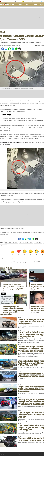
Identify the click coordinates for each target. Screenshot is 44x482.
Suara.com (18, 1)
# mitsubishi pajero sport (26, 242)
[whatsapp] (16, 48)
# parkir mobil (38, 242)
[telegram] (13, 48)
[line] (9, 48)
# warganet (3, 245)
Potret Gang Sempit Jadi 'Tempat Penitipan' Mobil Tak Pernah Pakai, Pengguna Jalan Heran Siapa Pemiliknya (13, 310)
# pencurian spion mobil (11, 242)
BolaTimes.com (36, 1)
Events (34, 5)
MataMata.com (27, 1)
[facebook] (2, 48)
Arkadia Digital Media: (6, 1)
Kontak (40, 454)
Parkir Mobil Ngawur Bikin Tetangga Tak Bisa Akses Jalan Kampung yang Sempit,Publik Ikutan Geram (13, 288)
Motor (27, 5)
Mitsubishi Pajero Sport (19, 103)
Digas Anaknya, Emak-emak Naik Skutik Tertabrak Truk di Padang (23, 120)
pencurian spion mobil (19, 101)
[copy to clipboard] (19, 48)
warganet (21, 199)
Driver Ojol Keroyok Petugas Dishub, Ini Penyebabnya (19, 118)
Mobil (20, 5)
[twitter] (6, 48)
